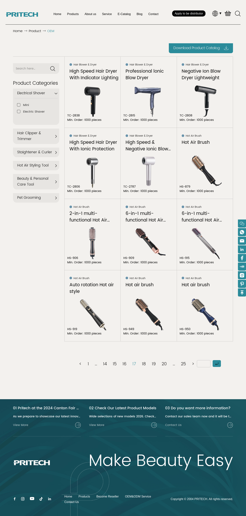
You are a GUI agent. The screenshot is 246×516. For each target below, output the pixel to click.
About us (90, 14)
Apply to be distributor (189, 13)
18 (144, 364)
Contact (153, 14)
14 (105, 364)
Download (200, 48)
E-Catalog (124, 14)
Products (73, 14)
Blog (139, 14)
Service (107, 14)
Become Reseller (107, 496)
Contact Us (71, 502)
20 (164, 364)
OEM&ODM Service (138, 496)
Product (35, 31)
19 (154, 364)
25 (183, 364)
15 (115, 364)
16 (124, 364)
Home (57, 14)
